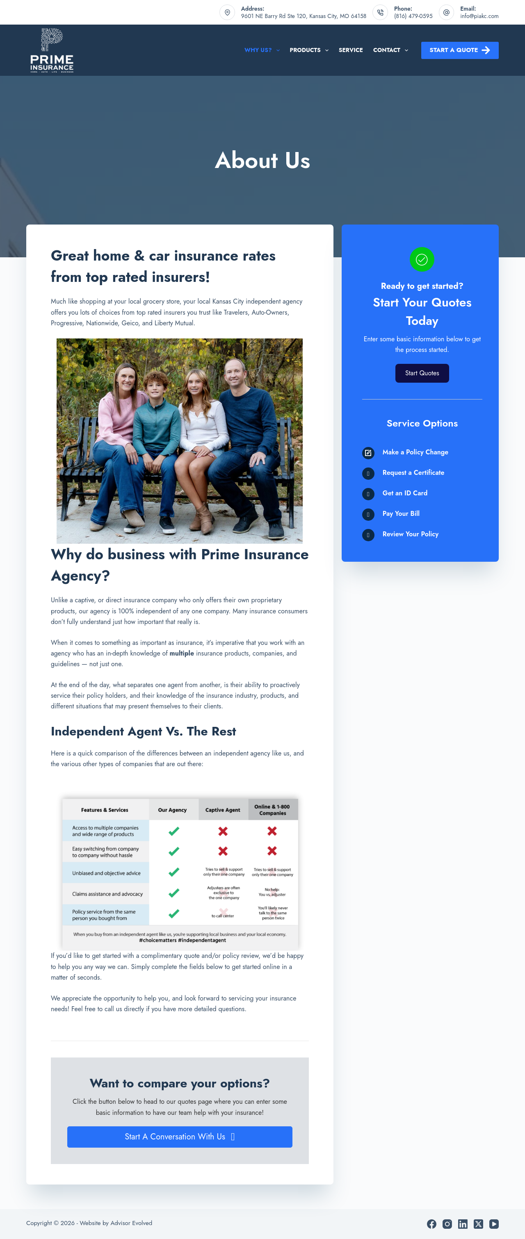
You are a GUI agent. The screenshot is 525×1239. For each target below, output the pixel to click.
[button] (179, 1137)
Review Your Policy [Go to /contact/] (410, 534)
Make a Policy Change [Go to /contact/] (415, 452)
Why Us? (263, 50)
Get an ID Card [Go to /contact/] (405, 493)
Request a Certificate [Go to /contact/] (414, 472)
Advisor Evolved (131, 1223)
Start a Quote (460, 50)
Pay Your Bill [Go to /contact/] (401, 513)
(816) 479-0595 (413, 16)
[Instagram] (447, 1224)
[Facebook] (431, 1224)
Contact (392, 50)
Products (311, 50)
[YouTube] (494, 1224)
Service (351, 50)
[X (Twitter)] (478, 1224)
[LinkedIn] (463, 1224)
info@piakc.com (479, 16)
